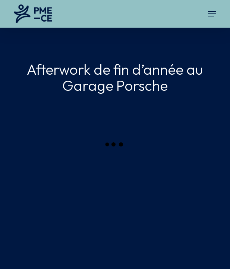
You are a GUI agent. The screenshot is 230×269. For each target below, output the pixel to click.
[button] (212, 14)
